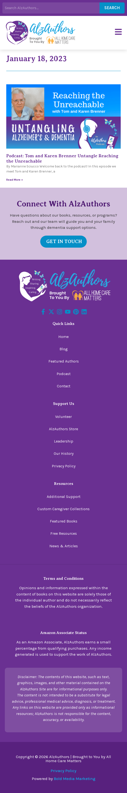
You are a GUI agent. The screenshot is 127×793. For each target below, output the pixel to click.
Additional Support (63, 496)
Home (63, 336)
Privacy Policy (63, 466)
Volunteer (63, 416)
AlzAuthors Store (63, 429)
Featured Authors (63, 361)
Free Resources (63, 533)
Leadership (63, 441)
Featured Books (63, 521)
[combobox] (51, 7)
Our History (64, 453)
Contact (63, 386)
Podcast (64, 373)
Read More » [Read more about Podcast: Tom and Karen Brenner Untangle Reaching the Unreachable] (14, 179)
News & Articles (63, 546)
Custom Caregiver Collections (63, 509)
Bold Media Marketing (74, 778)
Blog (64, 349)
